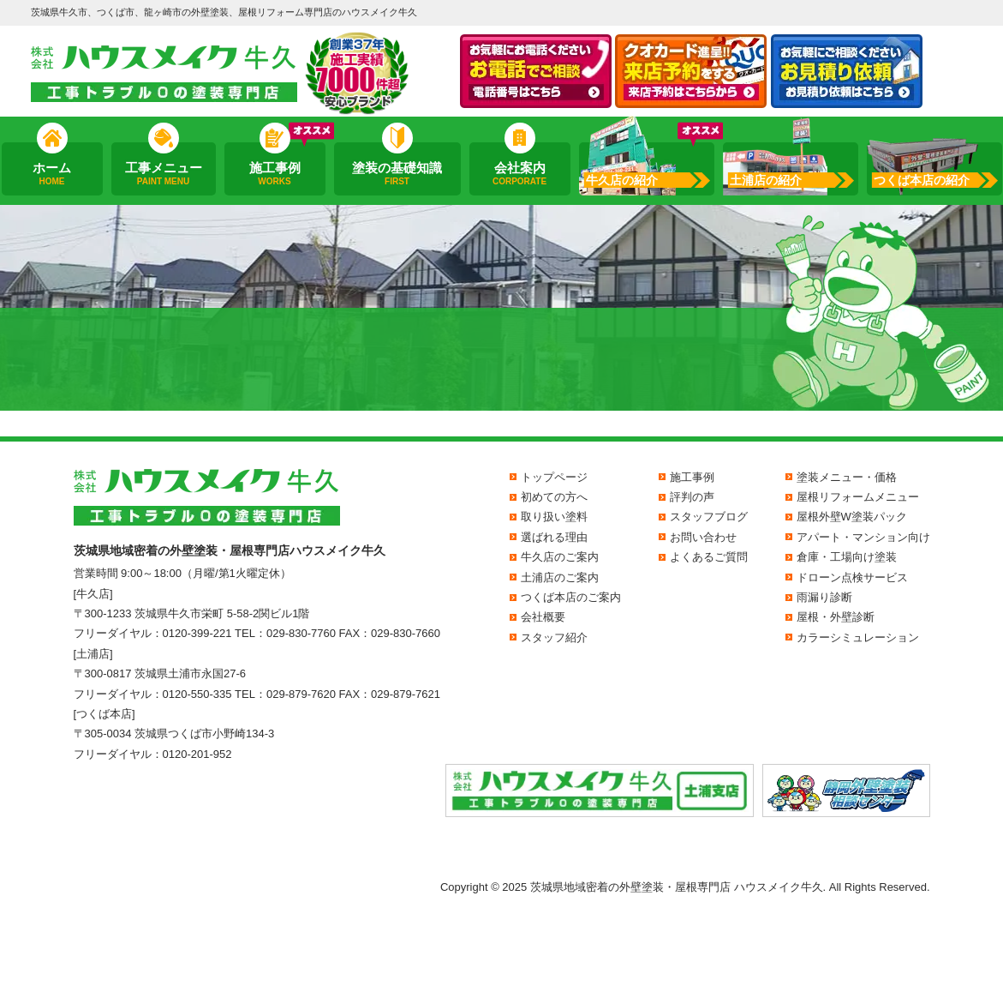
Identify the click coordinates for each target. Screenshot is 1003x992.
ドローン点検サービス (852, 577)
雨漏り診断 (824, 597)
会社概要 (543, 616)
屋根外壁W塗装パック (852, 516)
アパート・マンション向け (863, 537)
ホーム (51, 174)
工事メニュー (162, 174)
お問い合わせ (703, 537)
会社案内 (519, 174)
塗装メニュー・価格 (847, 477)
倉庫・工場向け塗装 (847, 556)
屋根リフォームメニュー (858, 496)
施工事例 (274, 174)
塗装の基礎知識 (397, 174)
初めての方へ (554, 496)
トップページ (554, 477)
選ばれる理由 (554, 537)
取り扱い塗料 (554, 516)
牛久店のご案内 (560, 556)
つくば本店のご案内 (571, 597)
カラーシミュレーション (858, 637)
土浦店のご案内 (560, 577)
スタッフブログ (709, 516)
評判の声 (692, 496)
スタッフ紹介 (554, 637)
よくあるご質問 (709, 556)
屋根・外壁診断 (836, 616)
